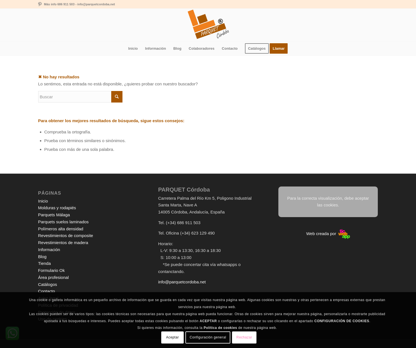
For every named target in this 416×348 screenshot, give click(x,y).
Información (49, 249)
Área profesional (53, 277)
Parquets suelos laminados (63, 221)
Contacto (46, 291)
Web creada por (328, 233)
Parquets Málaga (54, 214)
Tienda (44, 263)
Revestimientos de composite (65, 235)
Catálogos (47, 284)
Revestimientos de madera (63, 242)
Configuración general (208, 337)
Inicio (43, 201)
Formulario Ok (51, 270)
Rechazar (244, 337)
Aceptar (172, 337)
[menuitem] (133, 49)
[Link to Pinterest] (40, 4)
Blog (42, 256)
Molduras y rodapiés (57, 207)
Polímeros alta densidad (60, 228)
